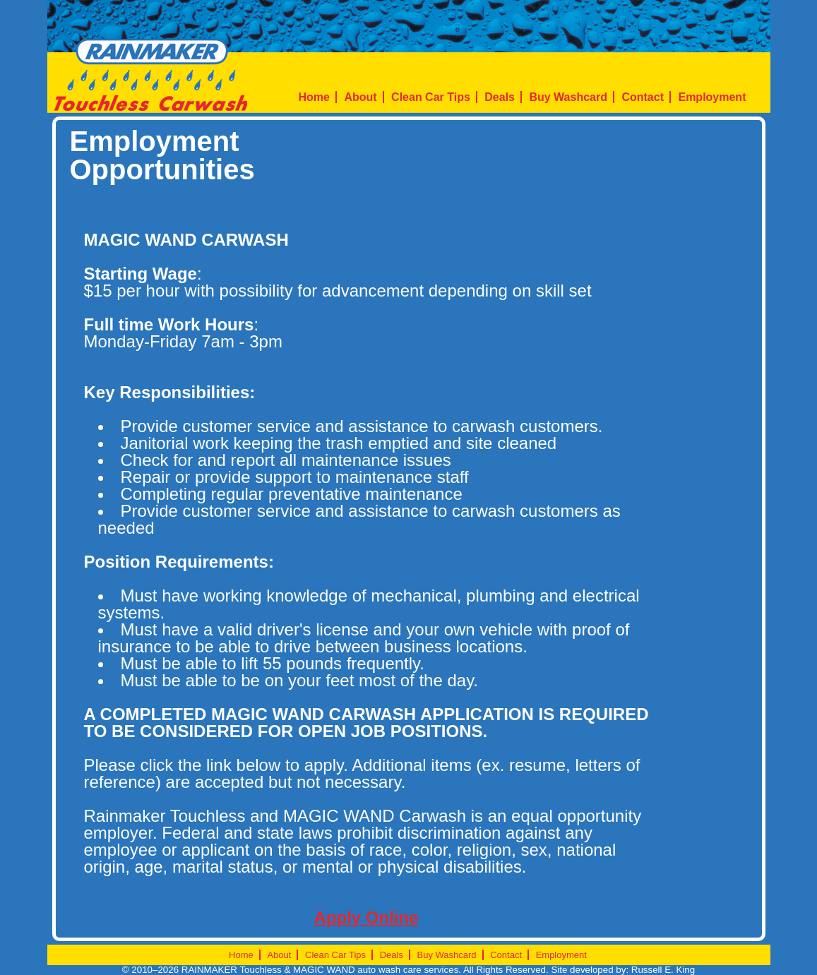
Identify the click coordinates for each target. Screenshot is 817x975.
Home (314, 97)
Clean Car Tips (430, 97)
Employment (712, 97)
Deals (499, 97)
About (360, 97)
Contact (642, 97)
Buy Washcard (568, 97)
